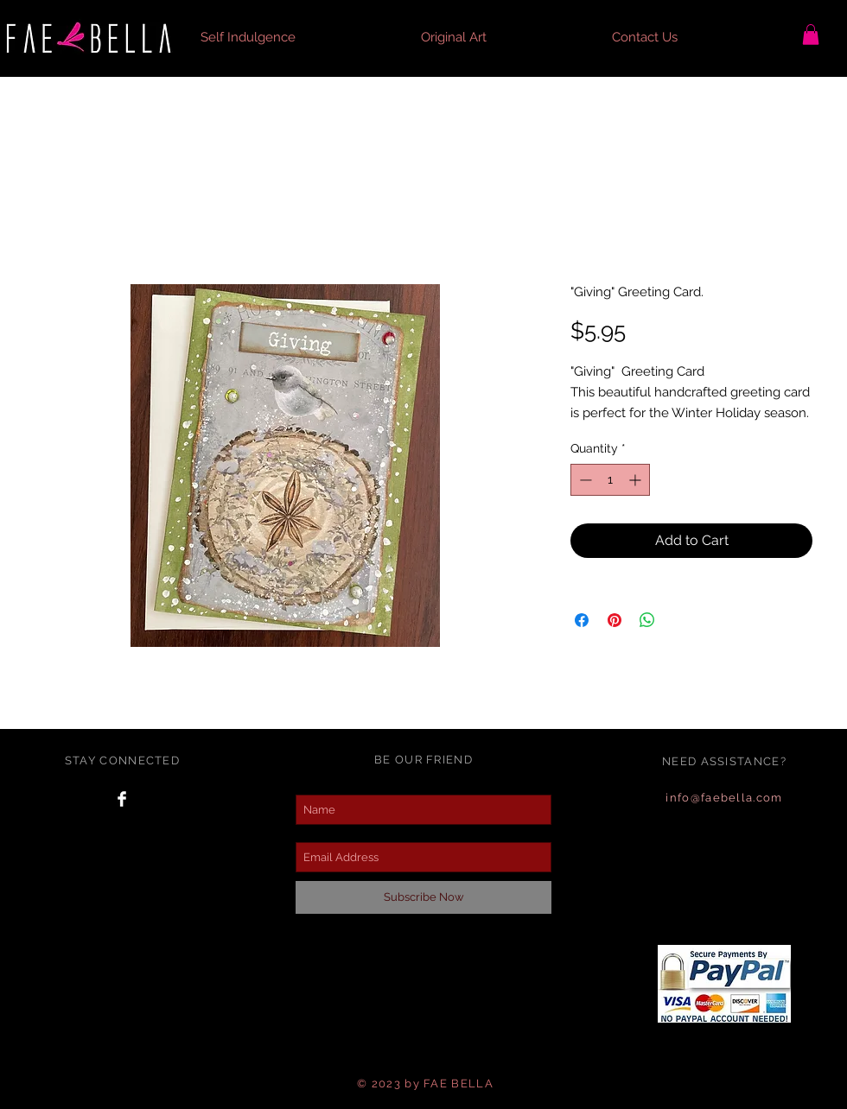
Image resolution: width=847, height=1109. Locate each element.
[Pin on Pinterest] (614, 620)
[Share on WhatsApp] (647, 620)
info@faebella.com (724, 797)
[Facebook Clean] (122, 799)
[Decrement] (584, 480)
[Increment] (636, 480)
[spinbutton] (610, 480)
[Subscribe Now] (423, 897)
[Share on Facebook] (581, 620)
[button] (298, 37)
